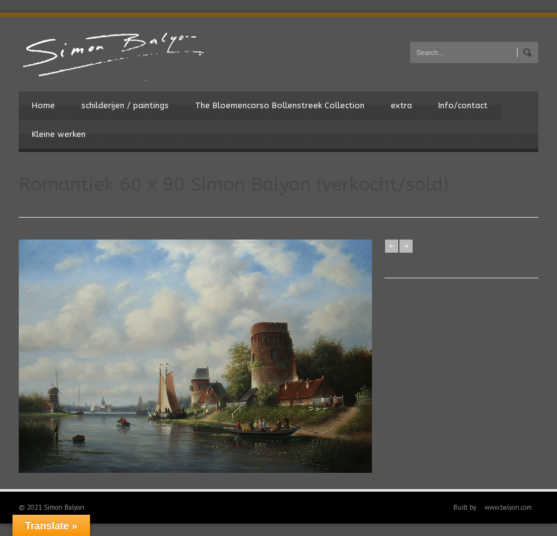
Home (43, 105)
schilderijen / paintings (125, 105)
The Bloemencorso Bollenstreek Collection (279, 105)
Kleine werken (59, 134)
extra (401, 105)
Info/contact (463, 105)
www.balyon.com (508, 507)
